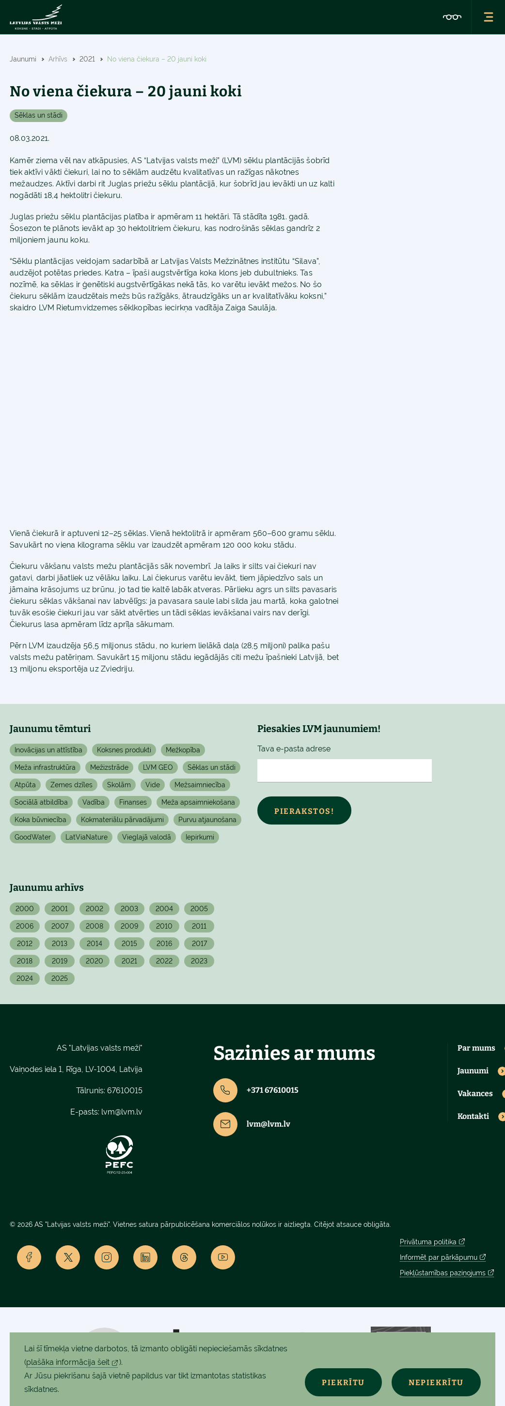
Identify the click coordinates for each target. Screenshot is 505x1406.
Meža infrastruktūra (45, 767)
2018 (24, 961)
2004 (164, 909)
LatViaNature (86, 837)
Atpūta (25, 785)
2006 (24, 926)
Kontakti (473, 1116)
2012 (24, 944)
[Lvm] (36, 17)
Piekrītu (343, 1382)
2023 (199, 961)
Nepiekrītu (436, 1382)
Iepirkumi (200, 837)
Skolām (119, 785)
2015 (129, 944)
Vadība (93, 802)
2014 (94, 944)
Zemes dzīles (71, 785)
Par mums (476, 1048)
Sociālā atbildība (41, 802)
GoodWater (33, 837)
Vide (152, 785)
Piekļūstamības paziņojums (443, 1273)
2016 (164, 944)
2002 (94, 909)
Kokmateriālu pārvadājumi (122, 820)
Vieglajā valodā (146, 837)
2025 (59, 978)
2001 (59, 909)
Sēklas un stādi (39, 115)
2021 (129, 961)
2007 (59, 926)
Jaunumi (473, 1071)
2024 (24, 978)
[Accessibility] (452, 17)
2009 (129, 926)
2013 (59, 944)
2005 (199, 909)
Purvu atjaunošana (207, 820)
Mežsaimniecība (199, 785)
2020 (94, 961)
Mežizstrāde (109, 767)
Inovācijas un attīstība (48, 750)
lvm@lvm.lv (121, 1111)
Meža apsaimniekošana (198, 802)
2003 (129, 909)
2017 (199, 944)
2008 (94, 926)
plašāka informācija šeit (68, 1362)
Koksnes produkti (124, 750)
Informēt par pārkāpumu (438, 1257)
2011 (199, 926)
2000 (25, 909)
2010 (164, 926)
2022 (164, 961)
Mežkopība (183, 750)
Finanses (133, 802)
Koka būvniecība (40, 820)
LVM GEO (158, 767)
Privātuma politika (428, 1242)
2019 (59, 961)
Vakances (475, 1094)
